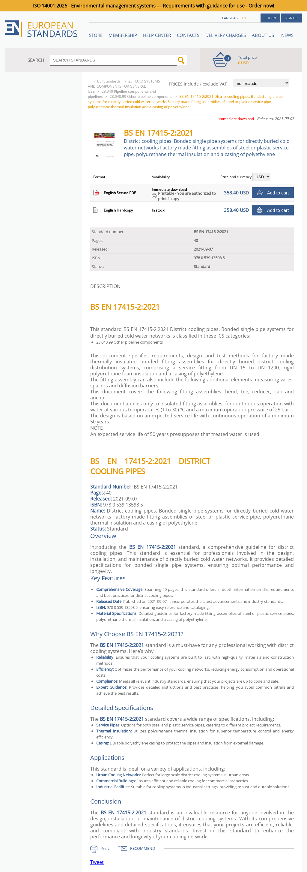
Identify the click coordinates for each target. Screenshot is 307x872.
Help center (157, 35)
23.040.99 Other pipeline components (141, 96)
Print (104, 848)
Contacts (188, 35)
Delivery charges (225, 35)
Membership (123, 35)
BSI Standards (109, 81)
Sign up (291, 18)
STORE (96, 35)
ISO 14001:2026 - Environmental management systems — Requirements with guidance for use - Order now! (153, 5)
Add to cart (278, 192)
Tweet (97, 862)
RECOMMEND (142, 848)
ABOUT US (263, 35)
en (244, 18)
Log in (270, 18)
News (287, 35)
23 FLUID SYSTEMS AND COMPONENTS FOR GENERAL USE (124, 86)
